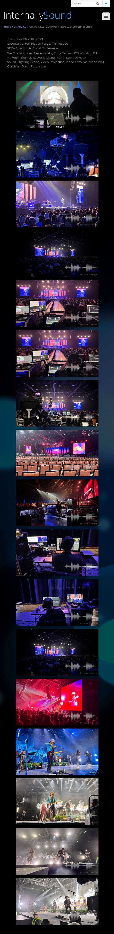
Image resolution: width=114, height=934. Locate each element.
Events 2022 (20, 26)
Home (7, 26)
